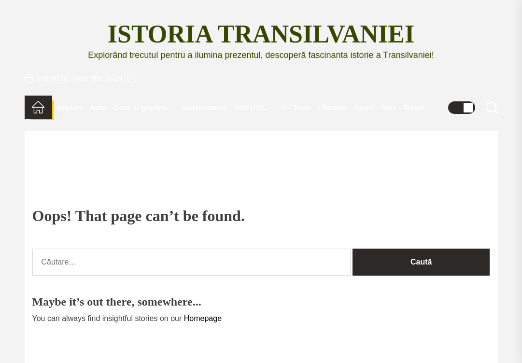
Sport (364, 107)
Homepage (203, 318)
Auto (97, 107)
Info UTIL (254, 107)
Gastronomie (204, 107)
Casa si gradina (144, 107)
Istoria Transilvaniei (261, 34)
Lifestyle (332, 107)
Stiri (388, 107)
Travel (413, 107)
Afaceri (69, 107)
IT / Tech (295, 107)
